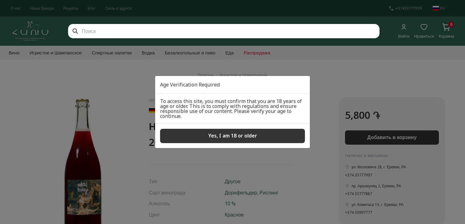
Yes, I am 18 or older (232, 135)
